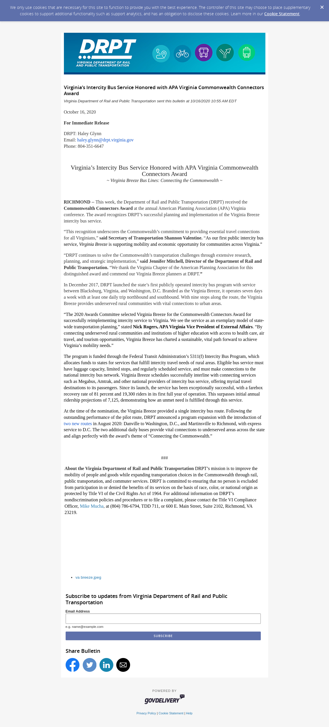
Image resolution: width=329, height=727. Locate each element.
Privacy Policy (146, 713)
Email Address (78, 611)
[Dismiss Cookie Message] (322, 5)
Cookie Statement (282, 13)
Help (189, 713)
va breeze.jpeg (88, 577)
